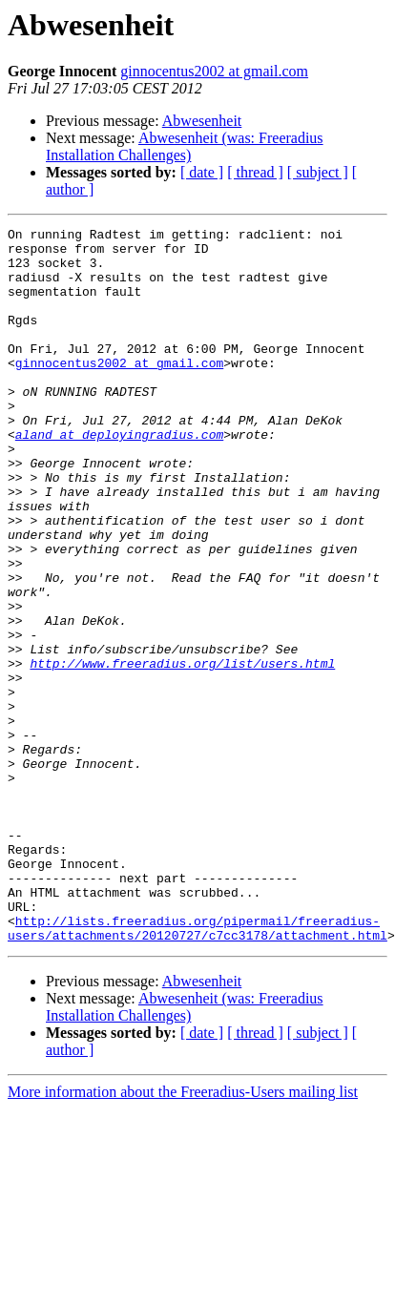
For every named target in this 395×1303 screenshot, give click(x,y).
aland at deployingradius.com (119, 477)
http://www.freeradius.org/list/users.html (182, 751)
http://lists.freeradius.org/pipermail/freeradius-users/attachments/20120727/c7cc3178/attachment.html (197, 1069)
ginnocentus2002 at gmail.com (214, 71)
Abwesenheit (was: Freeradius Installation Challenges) (184, 146)
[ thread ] (255, 172)
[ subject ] (317, 172)
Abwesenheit (202, 121)
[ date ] (201, 172)
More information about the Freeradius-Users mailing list (183, 1235)
